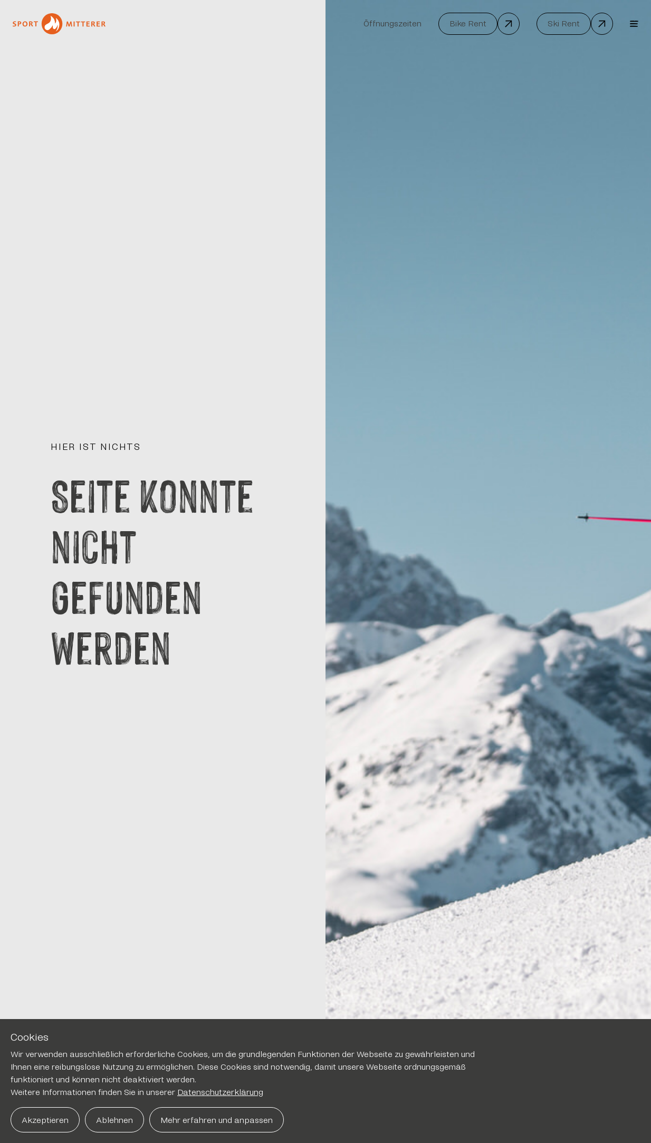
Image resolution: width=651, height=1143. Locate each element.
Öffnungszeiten (392, 23)
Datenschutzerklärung (220, 1092)
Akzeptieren (45, 1120)
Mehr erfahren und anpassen (216, 1120)
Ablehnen (114, 1120)
